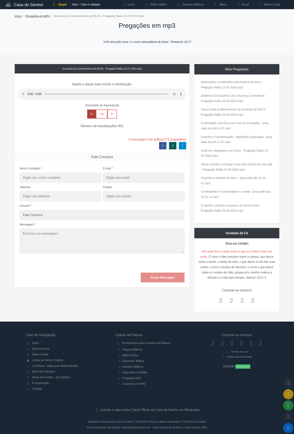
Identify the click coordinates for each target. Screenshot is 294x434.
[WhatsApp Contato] (251, 343)
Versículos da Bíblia (134, 372)
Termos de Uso (237, 351)
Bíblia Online (155, 4)
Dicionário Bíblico (133, 361)
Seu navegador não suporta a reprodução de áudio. (102, 94)
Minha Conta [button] (269, 4)
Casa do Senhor (24, 4)
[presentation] (153, 263)
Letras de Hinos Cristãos (44, 360)
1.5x (102, 114)
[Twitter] (232, 343)
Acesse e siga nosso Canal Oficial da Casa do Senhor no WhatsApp (147, 410)
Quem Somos (37, 348)
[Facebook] (212, 343)
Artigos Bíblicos (132, 349)
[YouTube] (241, 343)
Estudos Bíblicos (190, 4)
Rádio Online (37, 354)
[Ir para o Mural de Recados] (288, 394)
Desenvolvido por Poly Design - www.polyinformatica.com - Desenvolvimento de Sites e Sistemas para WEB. (147, 427)
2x (112, 114)
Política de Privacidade (236, 356)
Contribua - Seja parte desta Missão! (52, 365)
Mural (242, 4)
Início (18, 16)
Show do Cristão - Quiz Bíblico (48, 377)
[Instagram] (222, 343)
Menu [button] (220, 4)
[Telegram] (260, 343)
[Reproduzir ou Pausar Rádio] (288, 428)
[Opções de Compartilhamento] (288, 405)
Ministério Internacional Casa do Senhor (110, 421)
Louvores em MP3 (134, 383)
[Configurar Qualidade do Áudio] (288, 417)
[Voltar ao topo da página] (288, 383)
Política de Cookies (195, 421)
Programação (37, 383)
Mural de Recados (40, 371)
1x (91, 114)
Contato (34, 388)
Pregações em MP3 (37, 16)
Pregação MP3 (131, 378)
